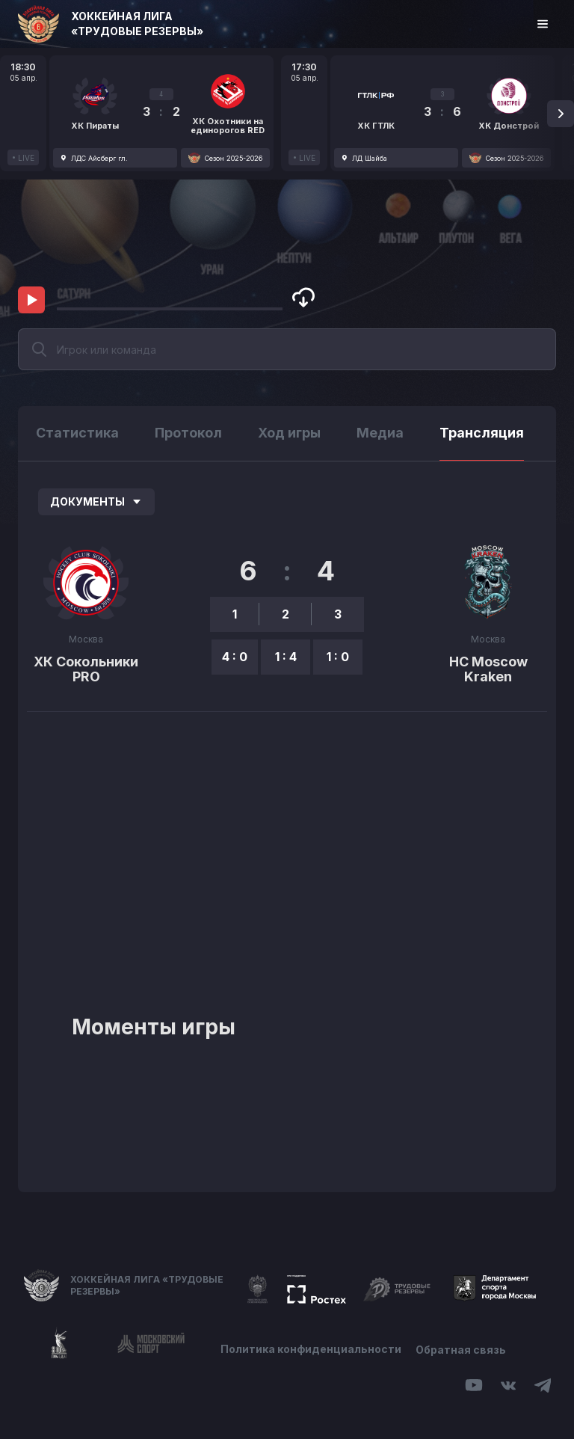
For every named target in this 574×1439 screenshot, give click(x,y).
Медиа (380, 433)
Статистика (77, 433)
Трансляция (481, 433)
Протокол (188, 433)
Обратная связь (461, 1349)
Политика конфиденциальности (310, 1349)
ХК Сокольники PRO (86, 669)
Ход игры (289, 433)
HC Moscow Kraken (488, 669)
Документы (96, 501)
